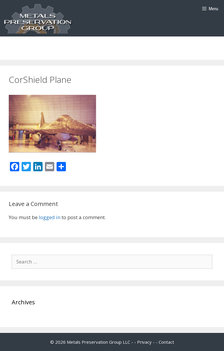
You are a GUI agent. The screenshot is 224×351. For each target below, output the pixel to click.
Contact (166, 342)
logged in (49, 217)
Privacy (144, 342)
